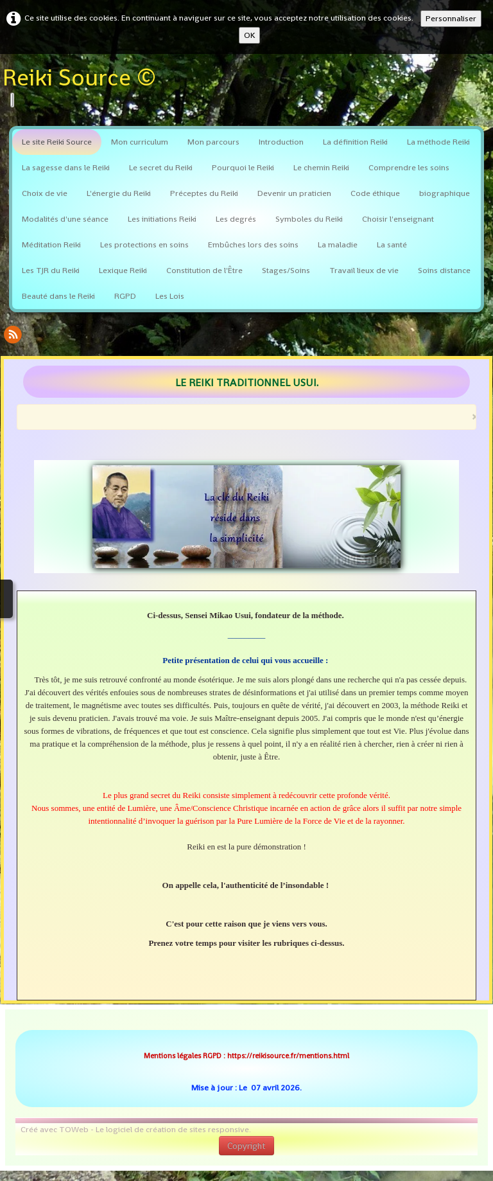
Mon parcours (213, 141)
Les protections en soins (144, 244)
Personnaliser (451, 18)
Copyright (246, 1145)
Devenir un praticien (294, 193)
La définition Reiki (355, 141)
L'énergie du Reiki (119, 193)
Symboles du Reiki (309, 218)
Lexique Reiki (123, 270)
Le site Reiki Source (57, 141)
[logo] (84, 86)
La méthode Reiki (438, 141)
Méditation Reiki (51, 244)
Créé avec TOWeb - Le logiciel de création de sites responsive (135, 1129)
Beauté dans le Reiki (58, 295)
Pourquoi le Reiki (243, 167)
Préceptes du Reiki (204, 193)
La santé (392, 244)
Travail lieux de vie (364, 270)
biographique (444, 193)
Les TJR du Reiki (51, 270)
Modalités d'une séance (65, 218)
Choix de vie (44, 193)
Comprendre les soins (408, 167)
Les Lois (169, 295)
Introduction (281, 141)
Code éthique (375, 193)
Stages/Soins (286, 270)
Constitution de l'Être (204, 270)
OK (249, 35)
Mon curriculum (139, 141)
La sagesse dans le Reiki (66, 167)
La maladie (338, 244)
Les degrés (236, 218)
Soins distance (444, 270)
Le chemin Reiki (321, 167)
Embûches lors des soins (253, 244)
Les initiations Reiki (162, 218)
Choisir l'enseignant (398, 218)
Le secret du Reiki (161, 167)
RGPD (125, 295)
